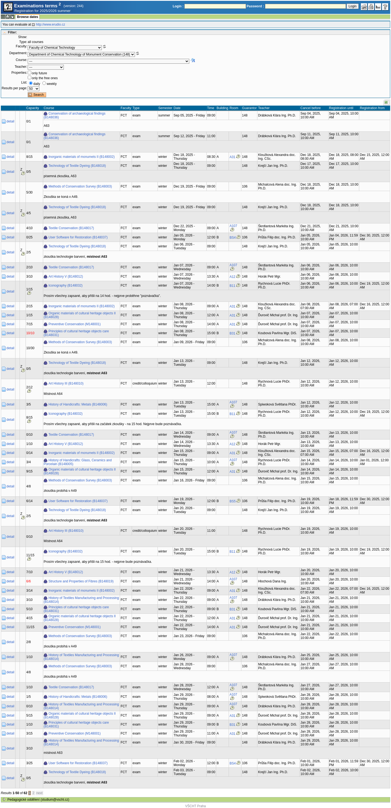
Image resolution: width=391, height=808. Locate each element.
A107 (233, 226)
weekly (52, 84)
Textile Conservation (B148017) (71, 228)
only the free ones (45, 78)
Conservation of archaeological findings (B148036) (74, 115)
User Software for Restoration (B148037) (78, 237)
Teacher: (21, 67)
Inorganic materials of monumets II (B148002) (82, 157)
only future (39, 73)
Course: (21, 60)
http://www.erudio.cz (50, 24)
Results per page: (14, 88)
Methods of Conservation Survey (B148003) (80, 186)
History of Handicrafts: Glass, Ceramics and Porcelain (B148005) (78, 462)
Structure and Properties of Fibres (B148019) (81, 581)
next (39, 793)
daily (36, 84)
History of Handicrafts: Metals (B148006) (78, 404)
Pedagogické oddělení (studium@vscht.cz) (38, 799)
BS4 (232, 237)
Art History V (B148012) (66, 276)
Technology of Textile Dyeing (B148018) (77, 166)
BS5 (232, 501)
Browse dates (27, 17)
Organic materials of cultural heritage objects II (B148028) (80, 315)
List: (24, 82)
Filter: (12, 32)
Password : (255, 6)
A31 (232, 157)
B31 (232, 333)
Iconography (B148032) (66, 285)
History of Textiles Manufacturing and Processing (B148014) (81, 600)
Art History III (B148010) (66, 383)
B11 (232, 286)
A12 (232, 277)
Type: (23, 42)
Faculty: (21, 46)
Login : (178, 6)
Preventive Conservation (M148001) (75, 324)
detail (10, 121)
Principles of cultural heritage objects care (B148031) (76, 333)
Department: (18, 53)
